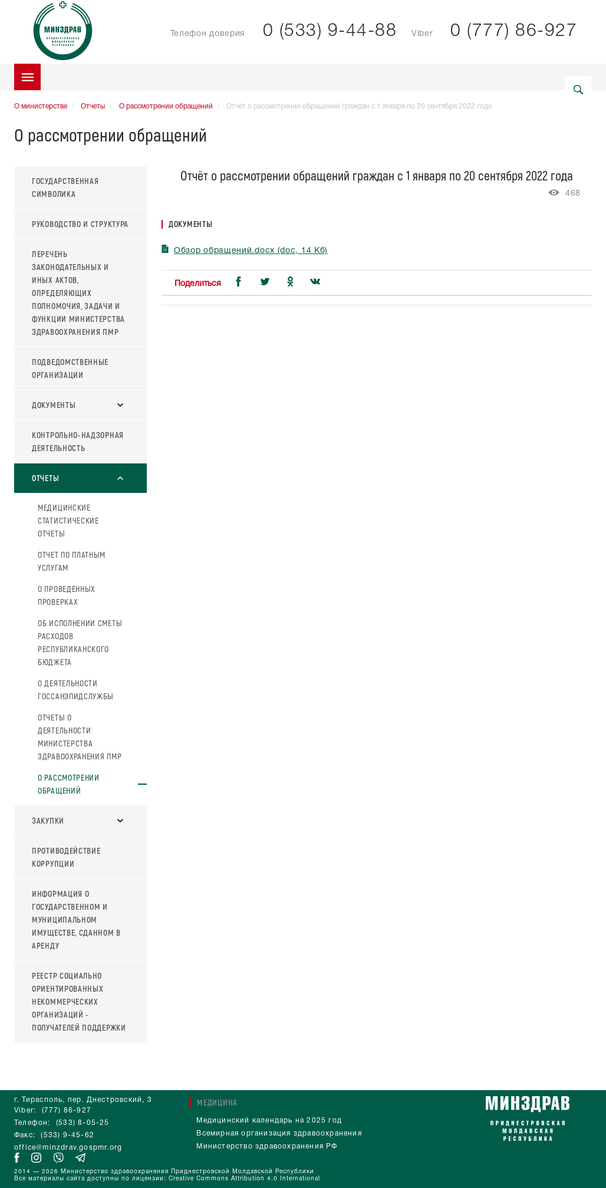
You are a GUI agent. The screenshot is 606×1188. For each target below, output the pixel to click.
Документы (77, 405)
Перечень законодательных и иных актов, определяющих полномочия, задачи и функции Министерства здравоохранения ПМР (78, 293)
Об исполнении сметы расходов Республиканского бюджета (80, 642)
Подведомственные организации (70, 368)
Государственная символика (65, 187)
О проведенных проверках (66, 595)
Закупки (77, 820)
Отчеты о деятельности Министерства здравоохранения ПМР (79, 736)
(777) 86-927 (66, 1110)
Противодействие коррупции (66, 856)
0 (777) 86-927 (513, 32)
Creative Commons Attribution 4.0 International (244, 1179)
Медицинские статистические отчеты (68, 520)
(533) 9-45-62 (67, 1135)
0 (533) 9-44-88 (330, 32)
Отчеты (93, 106)
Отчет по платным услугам (72, 560)
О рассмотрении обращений (166, 106)
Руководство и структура (80, 224)
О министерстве (40, 106)
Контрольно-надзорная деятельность (78, 441)
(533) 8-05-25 (83, 1123)
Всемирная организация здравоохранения (278, 1133)
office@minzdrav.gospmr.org (68, 1147)
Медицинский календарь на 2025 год (269, 1120)
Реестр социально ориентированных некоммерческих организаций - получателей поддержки (79, 1001)
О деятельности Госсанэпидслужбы (76, 689)
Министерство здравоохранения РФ (266, 1146)
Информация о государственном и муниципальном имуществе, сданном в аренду (76, 919)
